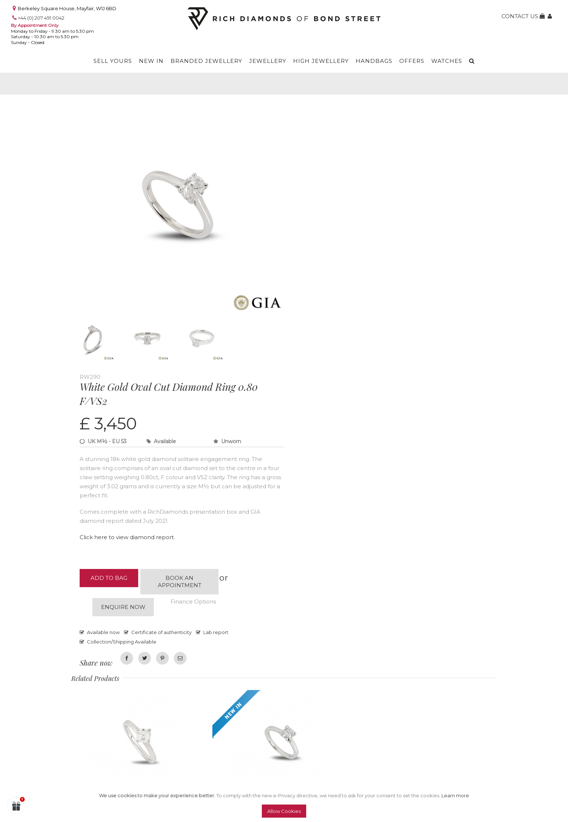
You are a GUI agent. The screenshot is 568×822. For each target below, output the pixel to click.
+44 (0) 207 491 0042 (41, 18)
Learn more (455, 795)
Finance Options (193, 601)
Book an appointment (179, 581)
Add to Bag (109, 577)
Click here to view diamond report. (127, 537)
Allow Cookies (284, 811)
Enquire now (123, 607)
